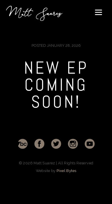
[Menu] (98, 12)
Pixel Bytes (66, 171)
